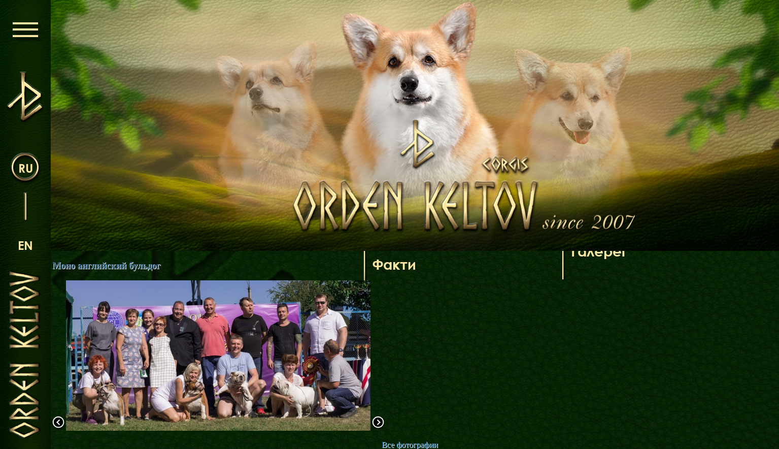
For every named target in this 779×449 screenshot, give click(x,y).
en (25, 245)
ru (25, 168)
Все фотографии (410, 444)
